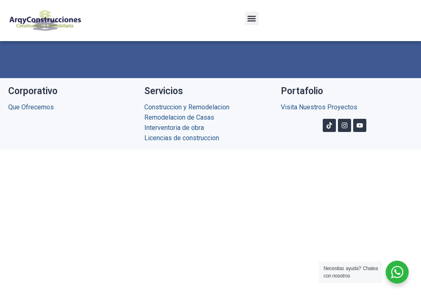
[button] (252, 18)
